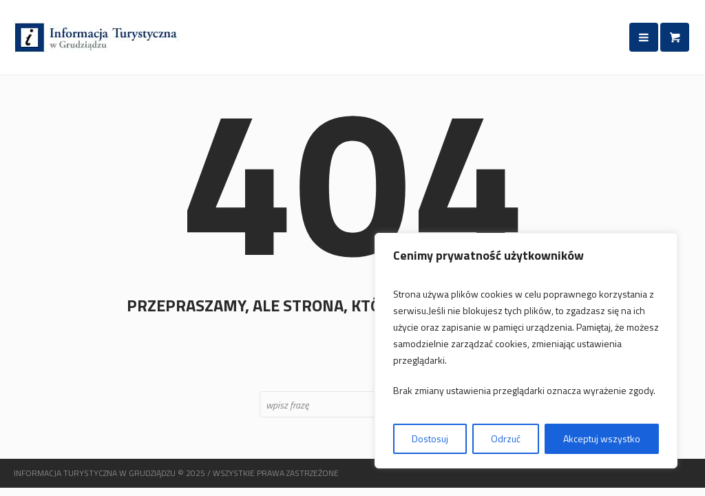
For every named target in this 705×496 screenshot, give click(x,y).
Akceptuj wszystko (601, 438)
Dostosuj (430, 438)
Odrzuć (505, 438)
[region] (526, 350)
